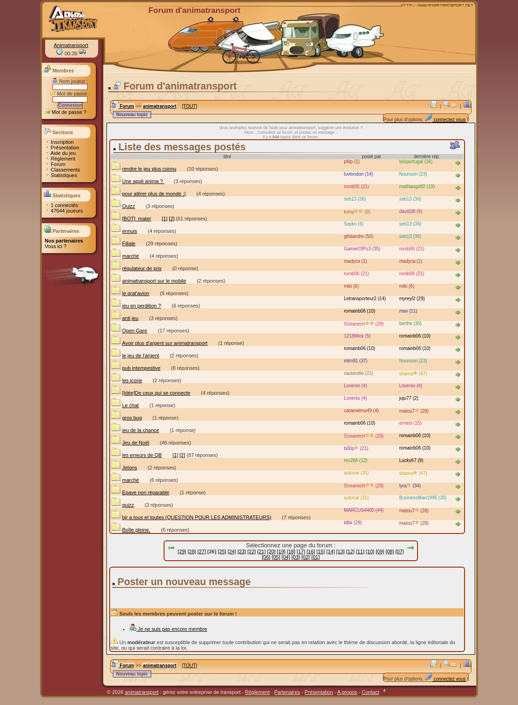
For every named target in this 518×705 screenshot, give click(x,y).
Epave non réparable (140, 492)
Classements (62, 169)
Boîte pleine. (130, 530)
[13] (340, 551)
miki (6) (406, 286)
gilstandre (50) (358, 236)
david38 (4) (410, 211)
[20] (271, 551)
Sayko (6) (354, 223)
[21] (261, 551)
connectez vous (445, 119)
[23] (241, 551)
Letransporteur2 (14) (365, 298)
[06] (266, 557)
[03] (296, 557)
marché (125, 256)
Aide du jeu (60, 153)
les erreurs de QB (136, 455)
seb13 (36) (410, 198)
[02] (305, 557)
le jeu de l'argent (135, 355)
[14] (330, 551)
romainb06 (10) (359, 311)
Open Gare (129, 330)
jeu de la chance (135, 430)
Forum (55, 164)
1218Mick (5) (357, 335)
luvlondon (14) (358, 174)
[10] (370, 551)
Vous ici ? (55, 246)
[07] (399, 551)
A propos (347, 692)
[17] (301, 551)
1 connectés (61, 205)
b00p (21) (356, 448)
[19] (281, 551)
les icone (126, 380)
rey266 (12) (355, 460)
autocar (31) (356, 472)
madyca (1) (410, 261)
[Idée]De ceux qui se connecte (150, 393)
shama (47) (413, 373)
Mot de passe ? (65, 112)
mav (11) (408, 311)
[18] (291, 551)
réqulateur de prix (136, 268)
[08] (390, 551)
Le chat (125, 405)
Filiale (123, 243)
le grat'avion (130, 293)
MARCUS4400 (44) (363, 510)
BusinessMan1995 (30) (423, 497)
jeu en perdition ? (136, 305)
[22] (251, 551)
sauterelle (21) (358, 373)
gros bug (126, 418)
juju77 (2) (408, 398)
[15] (321, 551)
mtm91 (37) (355, 360)
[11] (360, 551)
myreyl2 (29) (412, 298)
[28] (192, 551)
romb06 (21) (356, 186)
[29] (182, 551)
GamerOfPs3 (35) (362, 248)
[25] (222, 551)
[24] (232, 551)
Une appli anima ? (138, 181)
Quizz (123, 206)
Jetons (124, 467)
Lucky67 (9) (411, 460)
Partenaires (287, 692)
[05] (276, 557)
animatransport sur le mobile (148, 281)
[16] (310, 551)
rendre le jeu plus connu (143, 169)
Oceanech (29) (363, 323)
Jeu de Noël (130, 442)
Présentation (62, 147)
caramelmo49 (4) (361, 410)
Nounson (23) (413, 174)
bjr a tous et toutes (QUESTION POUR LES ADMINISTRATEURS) (191, 517)
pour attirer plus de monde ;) (148, 193)
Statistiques (61, 175)
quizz (122, 505)
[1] (164, 218)
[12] (350, 551)
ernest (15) (410, 423)
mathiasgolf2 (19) (417, 186)
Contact (370, 692)
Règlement (60, 158)
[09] (380, 551)
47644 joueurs (64, 210)
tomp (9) (357, 211)
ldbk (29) (353, 522)
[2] (171, 218)
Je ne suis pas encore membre (168, 629)
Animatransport (71, 45)
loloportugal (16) (415, 161)
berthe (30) (410, 323)
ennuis (124, 231)
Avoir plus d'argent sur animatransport (159, 343)
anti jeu (124, 318)
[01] (315, 557)
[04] (286, 557)
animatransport (160, 106)
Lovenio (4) (410, 385)
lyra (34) (410, 485)
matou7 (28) (414, 411)
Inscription (59, 142)
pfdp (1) (351, 161)
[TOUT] (189, 106)
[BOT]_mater (131, 218)
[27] (201, 551)
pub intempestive (135, 368)
